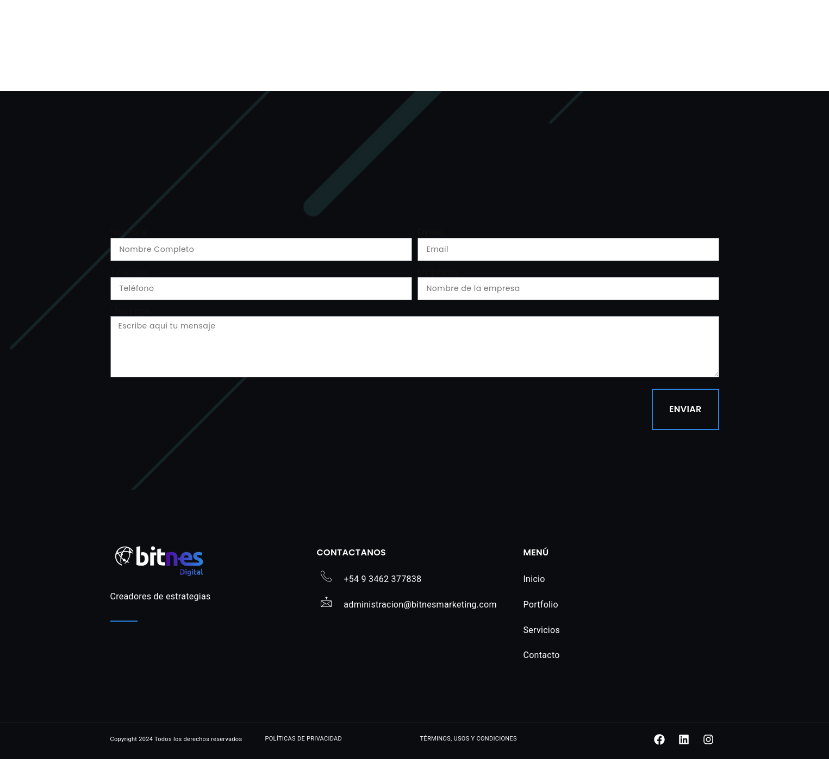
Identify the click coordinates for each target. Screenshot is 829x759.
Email (429, 232)
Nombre (128, 232)
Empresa (437, 272)
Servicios (541, 630)
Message (130, 311)
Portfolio (540, 604)
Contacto (541, 655)
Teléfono (129, 272)
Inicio (534, 579)
